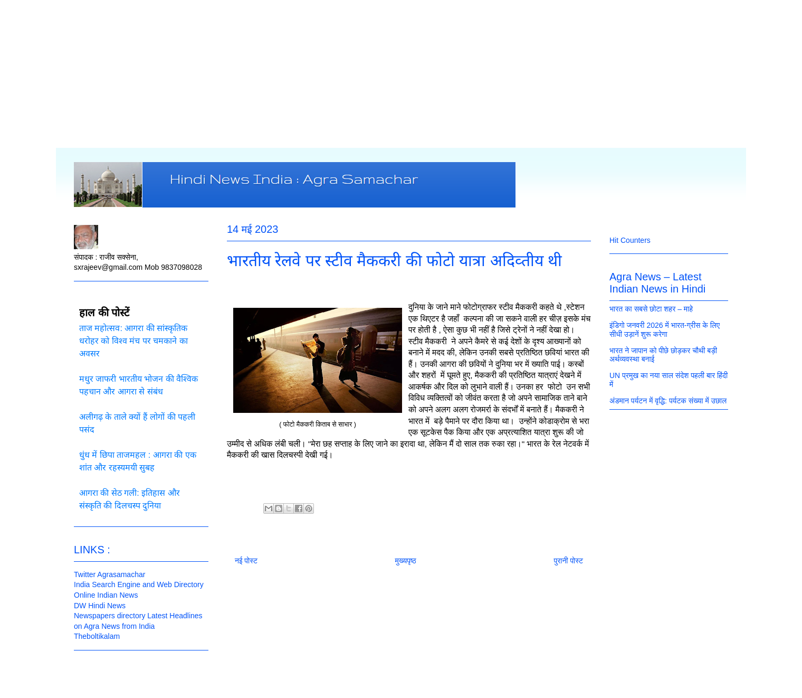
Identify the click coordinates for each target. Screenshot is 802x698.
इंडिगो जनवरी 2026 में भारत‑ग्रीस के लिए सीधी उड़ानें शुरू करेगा (664, 329)
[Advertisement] (401, 74)
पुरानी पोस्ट (568, 560)
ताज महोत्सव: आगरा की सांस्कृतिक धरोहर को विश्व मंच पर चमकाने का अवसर (133, 341)
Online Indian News (106, 595)
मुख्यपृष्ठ (405, 560)
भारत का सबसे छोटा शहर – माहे (651, 309)
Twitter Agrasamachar (109, 574)
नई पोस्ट (246, 560)
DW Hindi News (100, 605)
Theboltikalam (97, 636)
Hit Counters (630, 240)
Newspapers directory (109, 615)
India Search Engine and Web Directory (139, 584)
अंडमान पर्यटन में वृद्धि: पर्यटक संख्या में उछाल (668, 401)
